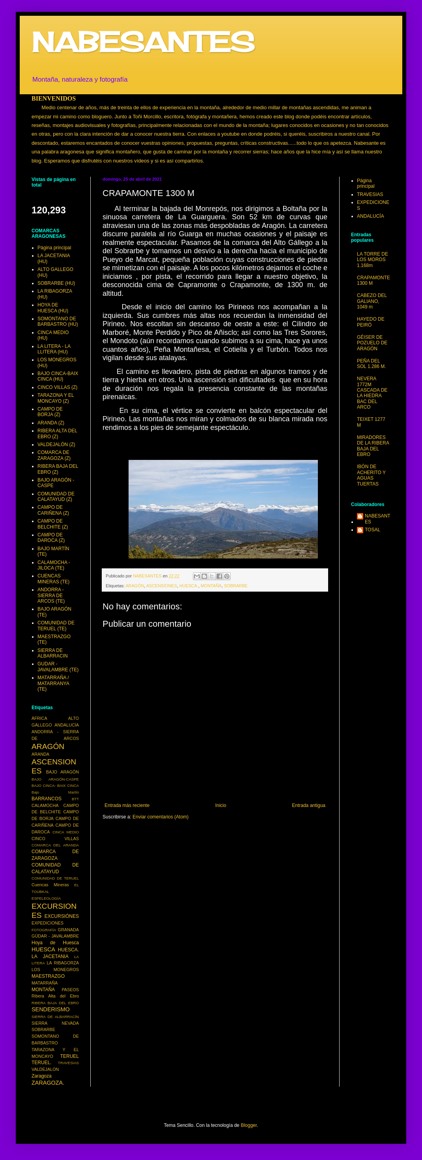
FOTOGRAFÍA (44, 930)
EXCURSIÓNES (62, 916)
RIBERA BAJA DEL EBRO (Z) (57, 468)
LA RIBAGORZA (63, 962)
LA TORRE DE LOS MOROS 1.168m (372, 259)
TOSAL (372, 529)
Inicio (220, 805)
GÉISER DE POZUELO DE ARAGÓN (372, 342)
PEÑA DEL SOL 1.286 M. (371, 363)
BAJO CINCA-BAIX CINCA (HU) (57, 376)
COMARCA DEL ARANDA (55, 845)
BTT (75, 799)
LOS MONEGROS (55, 969)
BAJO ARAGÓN (62, 772)
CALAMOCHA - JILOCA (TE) (53, 565)
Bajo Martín (55, 792)
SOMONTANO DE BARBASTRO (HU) (57, 321)
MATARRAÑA (45, 983)
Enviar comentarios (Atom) (161, 817)
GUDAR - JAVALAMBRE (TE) (57, 666)
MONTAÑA (211, 585)
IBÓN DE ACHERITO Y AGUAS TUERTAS (371, 475)
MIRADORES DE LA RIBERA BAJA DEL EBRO (373, 446)
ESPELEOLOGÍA (46, 898)
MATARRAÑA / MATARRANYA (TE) (53, 683)
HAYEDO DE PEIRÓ (371, 321)
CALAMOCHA (45, 805)
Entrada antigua (308, 805)
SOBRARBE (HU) (56, 283)
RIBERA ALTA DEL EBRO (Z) (57, 433)
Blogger (249, 1125)
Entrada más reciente (127, 805)
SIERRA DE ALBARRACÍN (55, 1016)
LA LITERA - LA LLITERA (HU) (53, 349)
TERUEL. (42, 1062)
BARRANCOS (47, 798)
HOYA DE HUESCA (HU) (52, 307)
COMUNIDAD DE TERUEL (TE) (56, 625)
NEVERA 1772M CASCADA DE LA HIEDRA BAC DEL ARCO (372, 393)
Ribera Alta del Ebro (55, 996)
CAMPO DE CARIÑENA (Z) (53, 510)
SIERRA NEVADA (55, 1023)
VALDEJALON (45, 1069)
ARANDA (40, 754)
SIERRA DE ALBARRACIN (52, 653)
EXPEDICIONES (47, 923)
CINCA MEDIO (65, 832)
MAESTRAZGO (48, 976)
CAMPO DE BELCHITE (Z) (52, 523)
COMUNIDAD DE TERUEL (55, 878)
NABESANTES (143, 42)
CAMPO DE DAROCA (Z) (51, 537)
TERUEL (69, 1056)
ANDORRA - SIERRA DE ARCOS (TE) (51, 595)
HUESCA (43, 949)
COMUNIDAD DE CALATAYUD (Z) (56, 496)
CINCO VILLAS (55, 838)
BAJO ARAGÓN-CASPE (55, 779)
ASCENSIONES (161, 585)
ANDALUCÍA (66, 725)
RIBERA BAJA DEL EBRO (55, 1003)
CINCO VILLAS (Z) (57, 387)
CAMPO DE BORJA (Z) (50, 411)
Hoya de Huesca (55, 942)
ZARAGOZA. (48, 1083)
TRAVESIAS (68, 1063)
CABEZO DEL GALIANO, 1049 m (372, 301)
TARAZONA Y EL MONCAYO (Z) (55, 397)
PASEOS (70, 989)
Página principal (54, 247)
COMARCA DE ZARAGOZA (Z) (54, 455)
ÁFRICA (39, 718)
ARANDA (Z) (50, 423)
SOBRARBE (236, 585)
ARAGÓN (134, 585)
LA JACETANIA (50, 956)
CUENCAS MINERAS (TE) (53, 578)
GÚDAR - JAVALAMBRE (55, 936)
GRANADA (68, 929)
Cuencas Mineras (50, 884)
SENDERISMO (51, 1009)
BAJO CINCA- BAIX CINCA (55, 785)
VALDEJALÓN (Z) (56, 444)
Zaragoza (42, 1076)
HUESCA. (188, 585)
